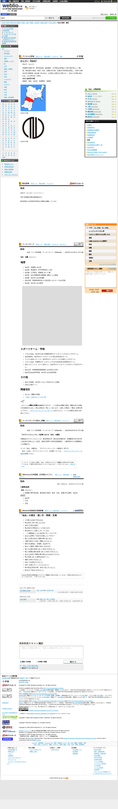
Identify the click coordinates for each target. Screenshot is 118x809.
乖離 (90, 248)
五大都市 (52, 599)
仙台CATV (90, 147)
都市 (69, 493)
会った (34, 557)
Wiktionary (76, 477)
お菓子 (36, 525)
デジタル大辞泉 (28, 56)
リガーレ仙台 (29, 362)
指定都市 (48, 68)
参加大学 (45, 441)
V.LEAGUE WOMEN (62, 362)
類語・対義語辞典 (14, 1)
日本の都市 (52, 23)
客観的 (91, 258)
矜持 (90, 244)
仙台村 (27, 275)
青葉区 (24, 81)
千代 (26, 501)
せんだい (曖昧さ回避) (32, 394)
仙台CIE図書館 (92, 150)
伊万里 (48, 590)
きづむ (89, 99)
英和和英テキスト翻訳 (31, 643)
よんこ (89, 93)
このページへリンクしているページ (42, 410)
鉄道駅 (42, 278)
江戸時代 (56, 68)
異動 (41, 541)
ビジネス (7, 51)
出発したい (45, 536)
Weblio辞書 (26, 691)
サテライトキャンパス (29, 434)
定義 (90, 261)
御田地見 (90, 111)
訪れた (37, 528)
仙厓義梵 (90, 137)
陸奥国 (40, 272)
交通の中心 (50, 70)
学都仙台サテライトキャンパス (31, 439)
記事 (41, 434)
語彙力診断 (8, 172)
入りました (39, 562)
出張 (32, 562)
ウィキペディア (28, 244)
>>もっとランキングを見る (107, 264)
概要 (90, 251)
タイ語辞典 (97, 765)
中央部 (29, 68)
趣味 (5, 82)
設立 (38, 441)
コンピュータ (8, 56)
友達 (35, 549)
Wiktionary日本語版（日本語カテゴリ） (37, 474)
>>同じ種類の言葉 (63, 592)
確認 (90, 237)
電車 (36, 546)
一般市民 (67, 441)
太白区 (35, 81)
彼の (32, 549)
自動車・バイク (9, 61)
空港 (63, 280)
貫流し (71, 70)
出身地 (31, 544)
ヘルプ (115, 1)
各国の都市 (43, 23)
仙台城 (36, 73)
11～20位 (97, 228)
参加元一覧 (113, 14)
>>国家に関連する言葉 (76, 592)
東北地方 (28, 70)
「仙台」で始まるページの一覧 (35, 397)
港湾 (41, 283)
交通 (62, 493)
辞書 (4, 1)
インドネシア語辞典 (100, 763)
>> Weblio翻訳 (111, 268)
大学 (56, 370)
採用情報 (75, 753)
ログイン (97, 1)
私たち (27, 538)
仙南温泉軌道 (91, 132)
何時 (32, 536)
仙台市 (29, 78)
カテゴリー (63, 244)
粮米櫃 (89, 104)
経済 (53, 493)
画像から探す (33, 751)
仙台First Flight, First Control (97, 152)
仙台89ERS (29, 356)
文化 (43, 70)
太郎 (29, 557)
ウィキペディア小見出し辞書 (33, 421)
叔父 (29, 567)
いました (52, 567)
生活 (5, 76)
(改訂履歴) (43, 690)
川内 (26, 503)
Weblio (21, 703)
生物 (5, 87)
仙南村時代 (91, 127)
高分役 (89, 117)
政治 (48, 493)
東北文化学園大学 (60, 439)
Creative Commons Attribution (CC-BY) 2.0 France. (43, 710)
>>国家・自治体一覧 (65, 601)
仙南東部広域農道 (93, 130)
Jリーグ (69, 354)
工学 (5, 66)
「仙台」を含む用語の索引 (30, 666)
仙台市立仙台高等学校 (32, 372)
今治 (41, 590)
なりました (48, 541)
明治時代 (34, 270)
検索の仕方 (11, 751)
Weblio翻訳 (97, 755)
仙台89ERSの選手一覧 (95, 145)
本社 (30, 541)
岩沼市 (48, 280)
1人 (29, 570)
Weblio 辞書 (106, 1)
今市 (38, 590)
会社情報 (75, 751)
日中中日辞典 (36, 1)
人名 (5, 92)
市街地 (65, 70)
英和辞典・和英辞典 (100, 753)
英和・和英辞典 (25, 1)
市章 (27, 141)
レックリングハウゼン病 (96, 231)
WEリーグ (65, 359)
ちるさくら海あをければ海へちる (99, 234)
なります (42, 522)
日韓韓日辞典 (46, 1)
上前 (88, 106)
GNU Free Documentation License (53, 688)
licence (39, 740)
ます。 (48, 530)
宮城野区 (42, 81)
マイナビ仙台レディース (33, 359)
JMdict (32, 738)
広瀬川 (59, 70)
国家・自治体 (34, 23)
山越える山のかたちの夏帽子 (98, 241)
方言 (5, 95)
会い (39, 549)
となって (34, 441)
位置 (27, 113)
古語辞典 (55, 1)
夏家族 (31, 533)
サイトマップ (12, 759)
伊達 (61, 68)
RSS (67, 778)
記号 (3, 157)
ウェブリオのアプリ (35, 749)
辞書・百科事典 (9, 97)
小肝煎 (89, 109)
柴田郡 (39, 370)
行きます (47, 546)
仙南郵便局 (91, 135)
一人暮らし (36, 530)
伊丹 (52, 590)
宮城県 (24, 68)
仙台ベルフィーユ (31, 364)
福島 (39, 538)
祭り (29, 520)
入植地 (55, 275)
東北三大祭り (60, 73)
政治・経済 (37, 70)
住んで (46, 567)
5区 (34, 78)
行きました (51, 549)
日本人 (27, 385)
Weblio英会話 (9, 167)
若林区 (49, 81)
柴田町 (43, 370)
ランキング (55, 56)
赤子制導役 (91, 114)
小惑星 (57, 382)
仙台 (74, 703)
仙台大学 (28, 370)
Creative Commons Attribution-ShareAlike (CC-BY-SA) (48, 701)
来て (33, 522)
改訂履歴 (78, 703)
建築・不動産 (8, 69)
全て (3, 48)
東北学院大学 (47, 439)
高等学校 (53, 372)
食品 (5, 89)
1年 (36, 522)
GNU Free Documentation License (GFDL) (44, 694)
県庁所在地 (40, 68)
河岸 (76, 70)
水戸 (44, 599)
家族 (30, 551)
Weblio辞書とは (12, 749)
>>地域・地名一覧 (52, 601)
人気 (30, 525)
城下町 (72, 68)
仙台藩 (27, 272)
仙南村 (89, 125)
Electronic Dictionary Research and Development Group (80, 738)
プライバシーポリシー (14, 757)
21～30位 (105, 228)
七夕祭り (51, 73)
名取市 (39, 280)
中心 (66, 493)
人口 (28, 76)
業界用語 (7, 53)
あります (47, 528)
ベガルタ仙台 (29, 354)
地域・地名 (25, 23)
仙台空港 (28, 280)
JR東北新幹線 (33, 197)
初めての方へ (104, 14)
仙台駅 (27, 278)
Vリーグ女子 (74, 364)
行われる (40, 520)
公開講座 (78, 441)
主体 (29, 441)
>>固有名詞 (42, 601)
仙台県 (27, 270)
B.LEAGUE (57, 356)
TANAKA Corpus (7, 708)
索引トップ (39, 56)
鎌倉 (41, 599)
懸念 (90, 254)
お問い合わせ (55, 749)
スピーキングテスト (11, 175)
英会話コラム (8, 164)
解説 (58, 434)
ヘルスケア (7, 79)
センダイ (30, 193)
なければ (49, 554)
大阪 (26, 541)
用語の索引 (47, 56)
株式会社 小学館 (23, 682)
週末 (32, 546)
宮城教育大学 (71, 439)
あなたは (28, 536)
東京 (48, 599)
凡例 (61, 56)
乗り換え (43, 554)
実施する (27, 444)
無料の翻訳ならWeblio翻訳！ (33, 7)
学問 (5, 71)
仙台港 (27, 283)
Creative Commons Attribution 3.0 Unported (42, 713)
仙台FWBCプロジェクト (95, 155)
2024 (38, 76)
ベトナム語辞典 (98, 767)
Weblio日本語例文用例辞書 (32, 511)
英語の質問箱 (8, 169)
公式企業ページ (77, 749)
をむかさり (91, 101)
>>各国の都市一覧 (77, 601)
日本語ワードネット (24, 730)
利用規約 (10, 755)
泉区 (29, 81)
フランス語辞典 (98, 761)
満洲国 (43, 275)
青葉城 (30, 73)
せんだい (29, 490)
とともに (37, 533)
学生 (33, 567)
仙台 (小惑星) (29, 382)
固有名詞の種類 (15, 23)
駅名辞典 (25, 183)
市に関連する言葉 (25, 590)
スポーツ (7, 84)
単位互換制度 (56, 441)
